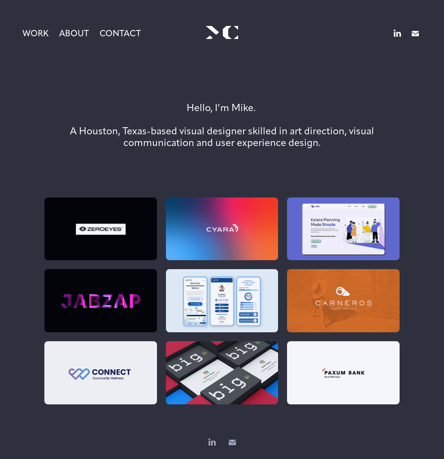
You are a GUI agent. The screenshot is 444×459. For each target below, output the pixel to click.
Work (35, 33)
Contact (120, 33)
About (74, 33)
